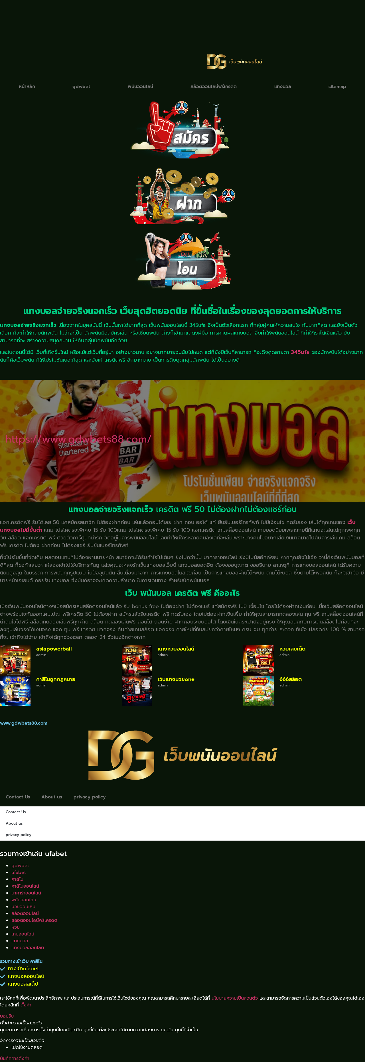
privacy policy (90, 797)
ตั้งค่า (26, 1005)
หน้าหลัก (27, 86)
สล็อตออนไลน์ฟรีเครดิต (213, 86)
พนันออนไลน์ (140, 86)
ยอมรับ (7, 1016)
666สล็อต (290, 679)
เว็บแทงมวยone (176, 679)
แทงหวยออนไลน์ (176, 649)
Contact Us (18, 797)
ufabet (18, 872)
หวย (15, 927)
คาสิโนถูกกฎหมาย (56, 679)
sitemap (337, 86)
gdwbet (81, 86)
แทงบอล (282, 86)
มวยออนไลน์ (23, 906)
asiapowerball (54, 649)
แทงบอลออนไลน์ (27, 947)
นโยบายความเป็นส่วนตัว (235, 998)
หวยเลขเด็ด (292, 649)
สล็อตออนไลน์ (25, 913)
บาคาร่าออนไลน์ (26, 893)
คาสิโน (17, 879)
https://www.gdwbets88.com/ (78, 439)
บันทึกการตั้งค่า (14, 1058)
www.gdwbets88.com (23, 723)
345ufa (300, 352)
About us (51, 797)
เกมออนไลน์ (22, 934)
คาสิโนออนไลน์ (25, 886)
